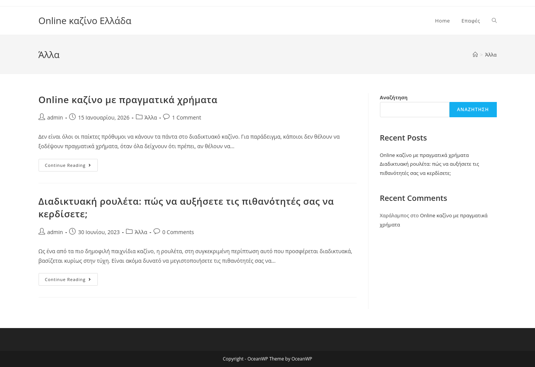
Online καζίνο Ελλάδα (85, 20)
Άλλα (151, 117)
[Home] (475, 54)
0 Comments (178, 232)
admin (55, 117)
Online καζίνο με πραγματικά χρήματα (128, 99)
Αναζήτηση (394, 97)
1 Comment (186, 117)
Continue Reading (71, 166)
